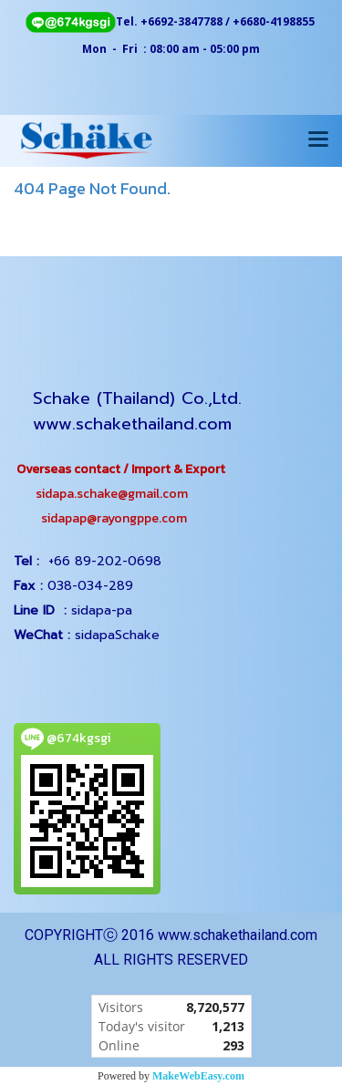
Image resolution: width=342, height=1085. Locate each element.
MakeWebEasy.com (198, 1076)
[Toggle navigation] (318, 140)
